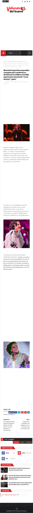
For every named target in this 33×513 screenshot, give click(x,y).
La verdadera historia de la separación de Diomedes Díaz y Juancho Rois (20, 483)
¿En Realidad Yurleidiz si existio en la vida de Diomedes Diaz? (19, 469)
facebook (29, 442)
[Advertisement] (16, 32)
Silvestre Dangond (18, 61)
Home (5, 61)
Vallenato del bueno (10, 495)
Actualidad (10, 61)
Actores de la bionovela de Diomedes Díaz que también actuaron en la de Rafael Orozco (20, 477)
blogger (16, 442)
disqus (22, 442)
